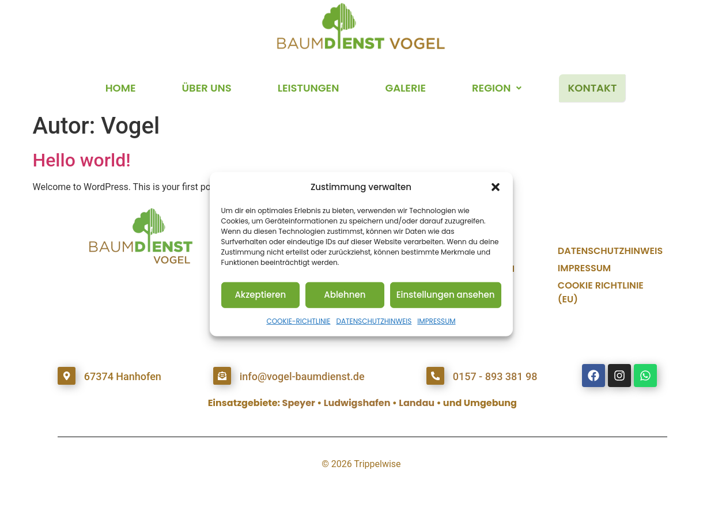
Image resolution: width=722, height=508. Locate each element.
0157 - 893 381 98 (494, 376)
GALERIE (405, 88)
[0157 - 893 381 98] (435, 375)
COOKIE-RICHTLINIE (298, 320)
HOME (120, 88)
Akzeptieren (260, 295)
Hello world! (82, 160)
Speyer (298, 403)
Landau (416, 403)
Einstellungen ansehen (445, 295)
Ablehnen (344, 295)
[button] (495, 187)
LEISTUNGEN (308, 88)
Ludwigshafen (357, 403)
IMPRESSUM (436, 320)
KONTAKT (592, 88)
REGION (496, 88)
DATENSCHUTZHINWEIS (373, 320)
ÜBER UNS (207, 88)
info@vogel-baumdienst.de (301, 376)
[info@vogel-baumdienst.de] (221, 375)
